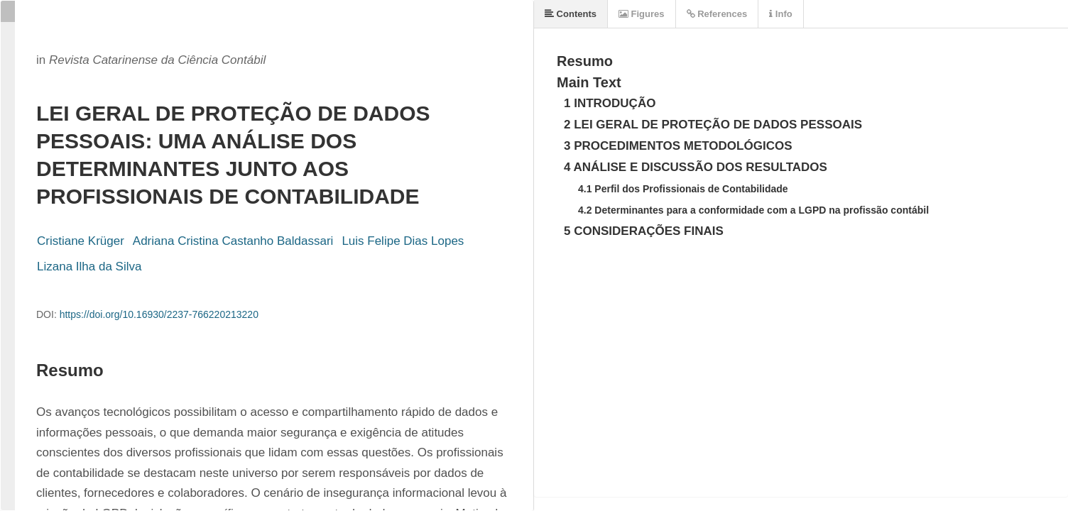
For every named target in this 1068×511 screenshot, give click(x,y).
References (717, 14)
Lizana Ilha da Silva (89, 266)
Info (780, 14)
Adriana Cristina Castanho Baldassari (233, 241)
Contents (570, 14)
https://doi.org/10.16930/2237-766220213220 (159, 314)
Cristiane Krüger (80, 241)
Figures (642, 14)
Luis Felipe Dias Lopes (403, 241)
